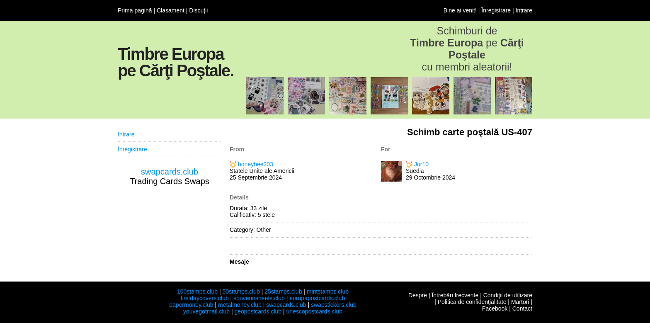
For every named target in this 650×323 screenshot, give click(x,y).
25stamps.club (283, 291)
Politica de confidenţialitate (472, 302)
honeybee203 (255, 164)
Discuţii (198, 10)
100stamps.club (197, 291)
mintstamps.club (328, 291)
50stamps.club (241, 291)
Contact (522, 308)
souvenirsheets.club (259, 298)
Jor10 (421, 164)
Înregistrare (496, 10)
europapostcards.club (317, 298)
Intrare (524, 10)
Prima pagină (135, 10)
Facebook (494, 308)
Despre (417, 295)
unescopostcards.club (314, 311)
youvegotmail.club (206, 311)
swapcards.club (169, 171)
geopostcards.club (258, 311)
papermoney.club (191, 304)
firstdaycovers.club (205, 298)
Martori (520, 302)
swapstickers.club (334, 304)
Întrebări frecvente (455, 295)
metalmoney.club (240, 304)
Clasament (170, 10)
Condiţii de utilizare (507, 295)
